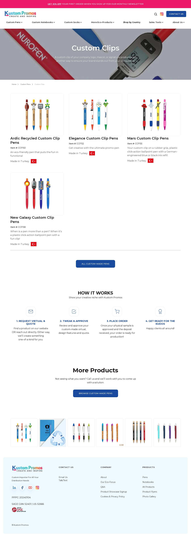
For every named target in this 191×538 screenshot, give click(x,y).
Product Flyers (149, 491)
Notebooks (148, 482)
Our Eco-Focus (108, 482)
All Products (148, 487)
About (104, 477)
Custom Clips (39, 84)
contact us (176, 14)
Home (14, 84)
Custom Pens (26, 84)
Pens (145, 477)
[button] (14, 22)
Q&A (103, 487)
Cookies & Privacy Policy (113, 496)
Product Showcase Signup (114, 491)
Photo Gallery (149, 496)
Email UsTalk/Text (63, 479)
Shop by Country (131, 22)
